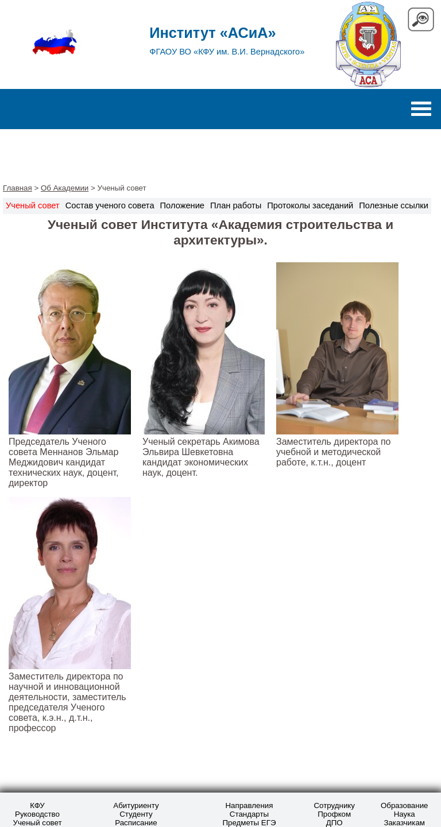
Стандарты (249, 814)
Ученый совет (37, 822)
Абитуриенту (135, 805)
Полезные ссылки (393, 205)
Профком (334, 814)
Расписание (136, 822)
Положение (182, 205)
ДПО (334, 822)
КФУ (37, 805)
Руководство (37, 814)
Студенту (136, 814)
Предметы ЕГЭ (249, 822)
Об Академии (64, 188)
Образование (404, 805)
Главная (17, 188)
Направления (249, 805)
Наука (404, 814)
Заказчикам (404, 822)
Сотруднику (334, 805)
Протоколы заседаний (310, 205)
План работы (235, 205)
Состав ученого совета (109, 205)
